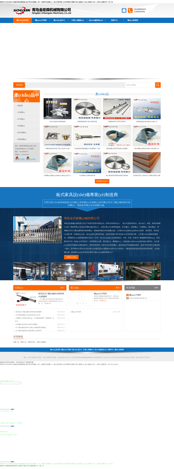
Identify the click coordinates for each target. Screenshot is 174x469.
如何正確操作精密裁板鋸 (57, 121)
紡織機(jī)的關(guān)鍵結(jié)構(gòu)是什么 (57, 175)
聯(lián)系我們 (132, 20)
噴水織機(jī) (22, 132)
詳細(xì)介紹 (71, 257)
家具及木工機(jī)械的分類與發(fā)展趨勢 (29, 312)
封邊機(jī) (21, 112)
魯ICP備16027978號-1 (143, 357)
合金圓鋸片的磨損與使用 (87, 175)
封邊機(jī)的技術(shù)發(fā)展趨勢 (26, 324)
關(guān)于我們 (41, 20)
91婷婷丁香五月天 (23, 468)
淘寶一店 (16, 342)
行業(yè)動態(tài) (77, 20)
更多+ (62, 288)
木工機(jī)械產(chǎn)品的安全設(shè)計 (28, 315)
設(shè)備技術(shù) (96, 20)
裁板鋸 (20, 105)
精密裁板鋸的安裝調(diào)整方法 (146, 121)
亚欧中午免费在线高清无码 (8, 468)
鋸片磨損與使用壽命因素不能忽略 (117, 175)
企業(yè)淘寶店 (41, 342)
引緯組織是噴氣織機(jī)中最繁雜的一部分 (87, 148)
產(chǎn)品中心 (59, 20)
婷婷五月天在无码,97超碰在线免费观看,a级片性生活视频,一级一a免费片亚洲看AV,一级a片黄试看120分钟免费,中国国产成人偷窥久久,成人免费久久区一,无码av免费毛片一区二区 (56, 2)
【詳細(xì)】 (48, 303)
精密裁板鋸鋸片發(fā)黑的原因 (87, 121)
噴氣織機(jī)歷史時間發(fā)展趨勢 (117, 148)
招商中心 (114, 20)
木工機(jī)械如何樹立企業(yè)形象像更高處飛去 (31, 327)
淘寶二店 (23, 342)
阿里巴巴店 (31, 342)
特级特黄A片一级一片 (37, 468)
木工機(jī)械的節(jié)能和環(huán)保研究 (28, 330)
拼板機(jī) (21, 126)
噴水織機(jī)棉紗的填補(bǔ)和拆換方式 (146, 148)
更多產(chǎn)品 (102, 181)
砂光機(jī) (21, 119)
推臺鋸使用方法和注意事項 (117, 121)
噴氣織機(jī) (22, 139)
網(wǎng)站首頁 (22, 20)
